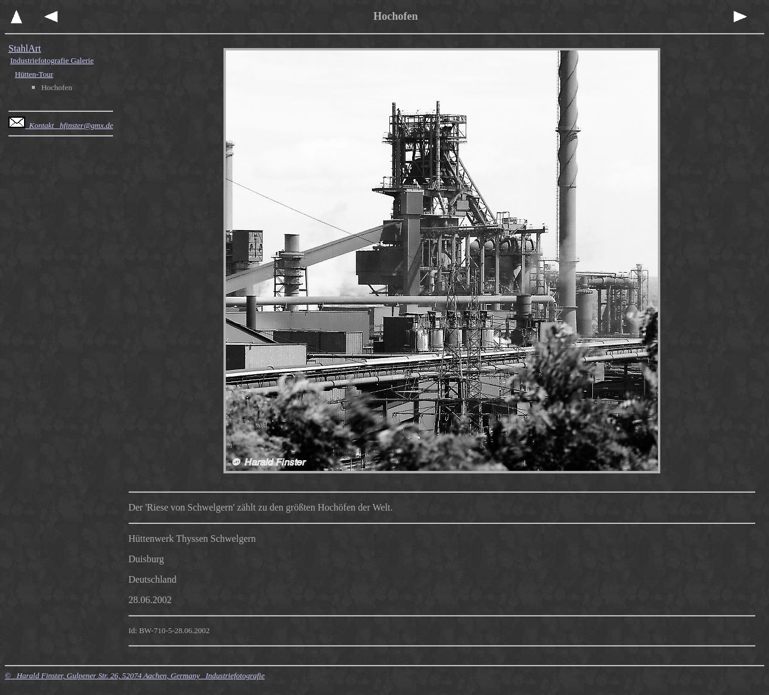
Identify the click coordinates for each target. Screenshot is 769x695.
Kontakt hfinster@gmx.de (60, 125)
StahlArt (24, 48)
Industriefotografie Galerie (52, 60)
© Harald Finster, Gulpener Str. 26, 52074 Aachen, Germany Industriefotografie (134, 675)
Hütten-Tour (34, 74)
